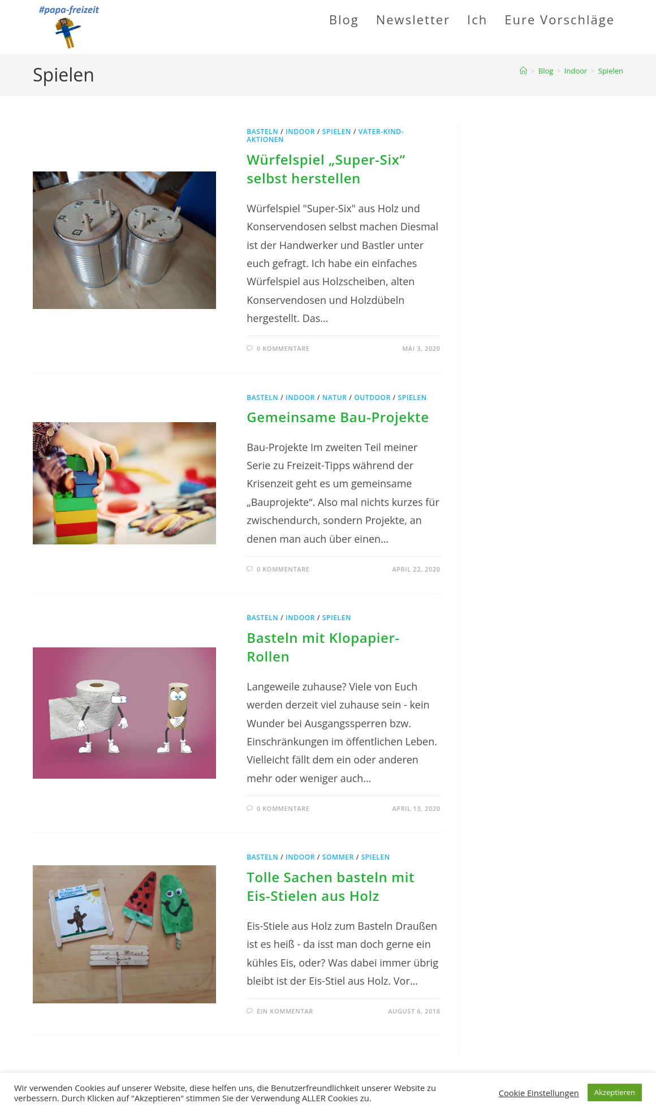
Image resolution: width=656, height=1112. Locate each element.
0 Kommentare (283, 348)
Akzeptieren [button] (614, 1092)
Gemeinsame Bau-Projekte (338, 416)
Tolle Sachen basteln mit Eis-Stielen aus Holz (331, 886)
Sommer (338, 857)
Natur (334, 397)
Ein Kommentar (285, 1011)
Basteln (262, 131)
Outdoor (372, 397)
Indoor (300, 131)
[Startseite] (523, 71)
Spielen (610, 71)
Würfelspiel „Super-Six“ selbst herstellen (326, 169)
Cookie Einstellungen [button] (539, 1093)
